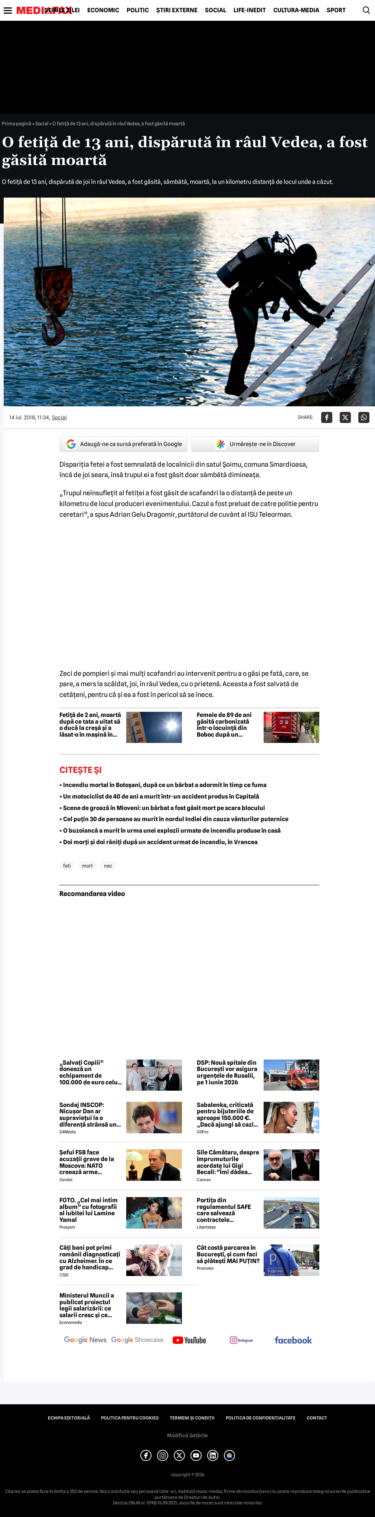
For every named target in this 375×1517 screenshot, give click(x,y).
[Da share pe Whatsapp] (363, 417)
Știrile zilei (62, 10)
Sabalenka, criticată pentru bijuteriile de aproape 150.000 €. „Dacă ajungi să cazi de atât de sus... (225, 1115)
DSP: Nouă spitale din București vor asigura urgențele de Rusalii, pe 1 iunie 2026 (227, 1072)
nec (108, 866)
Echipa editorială (69, 1418)
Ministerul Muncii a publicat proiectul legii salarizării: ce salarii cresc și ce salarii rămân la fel (86, 1305)
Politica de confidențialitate (261, 1418)
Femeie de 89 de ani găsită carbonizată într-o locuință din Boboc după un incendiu (224, 725)
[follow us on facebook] (293, 1340)
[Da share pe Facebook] (326, 417)
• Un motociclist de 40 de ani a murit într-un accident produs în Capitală (159, 796)
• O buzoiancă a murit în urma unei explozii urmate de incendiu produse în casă (170, 830)
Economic (103, 10)
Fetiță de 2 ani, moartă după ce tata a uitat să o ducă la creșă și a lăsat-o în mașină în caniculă (90, 725)
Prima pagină (16, 123)
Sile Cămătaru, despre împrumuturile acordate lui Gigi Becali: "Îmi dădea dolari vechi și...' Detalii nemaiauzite (228, 1162)
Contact (317, 1418)
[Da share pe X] (345, 417)
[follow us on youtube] (189, 1340)
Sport (336, 10)
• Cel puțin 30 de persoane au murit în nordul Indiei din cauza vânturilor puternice (173, 819)
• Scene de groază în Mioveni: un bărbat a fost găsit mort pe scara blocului (162, 808)
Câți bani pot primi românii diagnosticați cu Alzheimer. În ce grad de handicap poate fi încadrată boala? (89, 1257)
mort (87, 866)
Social (215, 10)
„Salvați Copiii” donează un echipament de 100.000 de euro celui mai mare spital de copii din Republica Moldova (89, 1072)
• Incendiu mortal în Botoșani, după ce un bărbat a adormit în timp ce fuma (163, 785)
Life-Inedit (250, 10)
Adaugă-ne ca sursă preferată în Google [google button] (123, 444)
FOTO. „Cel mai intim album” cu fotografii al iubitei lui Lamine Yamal (88, 1210)
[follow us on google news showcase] (137, 1340)
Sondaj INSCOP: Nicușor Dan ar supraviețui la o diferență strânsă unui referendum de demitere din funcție (90, 1115)
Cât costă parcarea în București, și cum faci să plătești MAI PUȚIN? (228, 1254)
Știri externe (177, 10)
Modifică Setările (187, 1435)
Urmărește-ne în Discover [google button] (255, 444)
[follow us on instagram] (241, 1340)
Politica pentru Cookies (130, 1418)
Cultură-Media (296, 10)
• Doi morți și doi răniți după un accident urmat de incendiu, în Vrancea (158, 842)
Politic (138, 10)
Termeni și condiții (192, 1418)
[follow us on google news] (85, 1340)
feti (67, 866)
